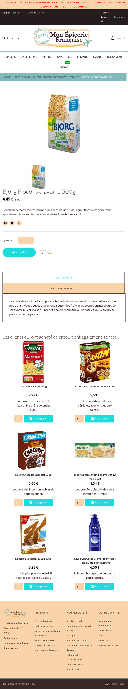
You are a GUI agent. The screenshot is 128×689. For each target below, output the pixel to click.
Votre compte (109, 612)
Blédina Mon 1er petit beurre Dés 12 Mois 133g (95, 476)
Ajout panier (19, 252)
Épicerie (11, 56)
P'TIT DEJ (47, 56)
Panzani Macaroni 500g (33, 386)
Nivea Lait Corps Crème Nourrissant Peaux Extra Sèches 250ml (95, 560)
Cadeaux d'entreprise (45, 625)
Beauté (97, 56)
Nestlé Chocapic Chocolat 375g (33, 474)
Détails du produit (63, 288)
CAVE (60, 56)
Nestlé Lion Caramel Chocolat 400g (94, 386)
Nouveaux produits (44, 640)
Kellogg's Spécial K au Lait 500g (33, 558)
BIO (70, 56)
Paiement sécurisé (76, 640)
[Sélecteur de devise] (40, 12)
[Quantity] (18, 418)
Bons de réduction (108, 645)
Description (64, 277)
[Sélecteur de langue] (18, 12)
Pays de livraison (43, 621)
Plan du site (72, 669)
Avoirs (101, 635)
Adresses (103, 640)
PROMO (64, 65)
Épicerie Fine (29, 56)
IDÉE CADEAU (115, 55)
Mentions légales (75, 621)
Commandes (105, 630)
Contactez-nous (75, 664)
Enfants (82, 56)
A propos (71, 635)
